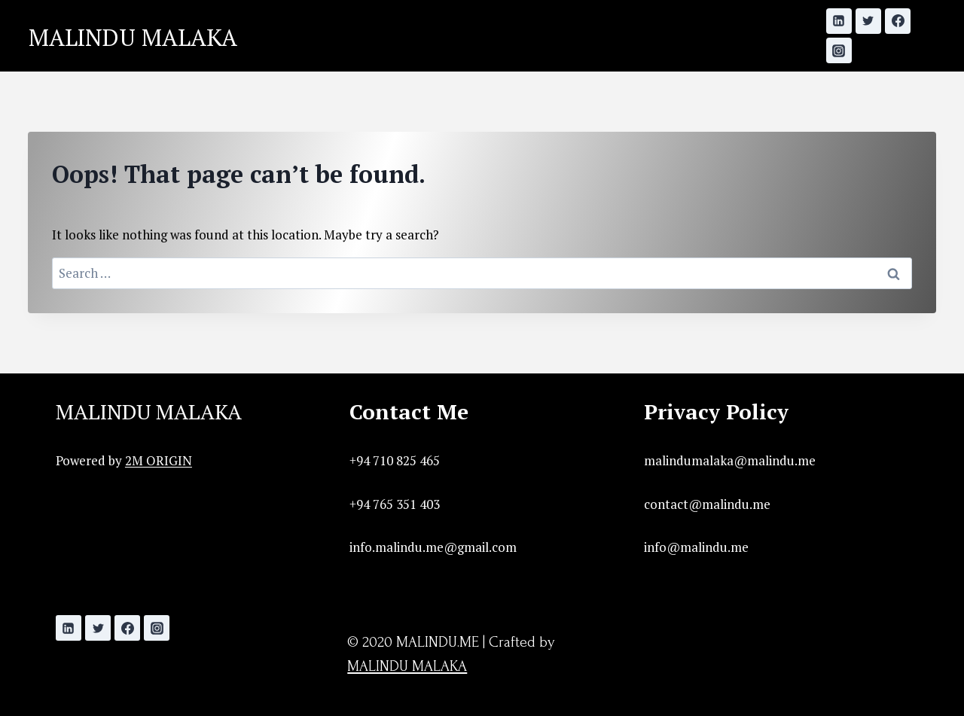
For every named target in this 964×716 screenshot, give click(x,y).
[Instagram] (839, 50)
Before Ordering (528, 53)
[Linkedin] (839, 21)
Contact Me (706, 17)
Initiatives (408, 17)
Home (327, 17)
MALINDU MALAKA (149, 411)
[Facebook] (898, 21)
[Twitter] (868, 21)
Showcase (504, 17)
